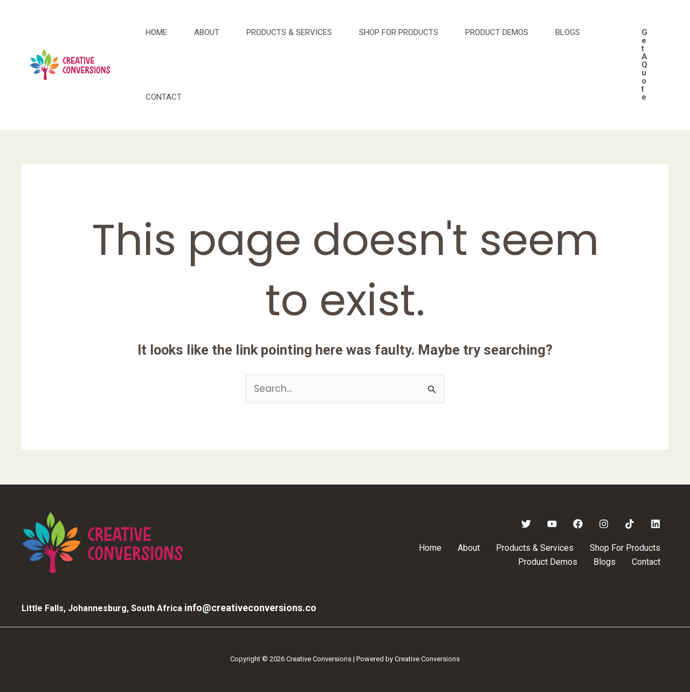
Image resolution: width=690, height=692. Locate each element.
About (206, 32)
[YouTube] (552, 524)
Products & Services (289, 32)
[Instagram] (604, 524)
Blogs (567, 32)
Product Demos (496, 32)
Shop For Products (398, 32)
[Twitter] (526, 524)
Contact (164, 97)
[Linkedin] (655, 524)
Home (156, 32)
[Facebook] (578, 524)
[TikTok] (629, 524)
